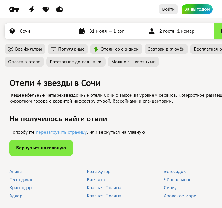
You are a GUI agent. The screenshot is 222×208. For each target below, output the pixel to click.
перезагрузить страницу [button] (61, 132)
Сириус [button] (171, 187)
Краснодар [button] (20, 187)
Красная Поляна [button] (104, 187)
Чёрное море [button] (178, 179)
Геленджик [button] (20, 179)
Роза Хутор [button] (98, 171)
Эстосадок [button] (175, 171)
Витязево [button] (96, 179)
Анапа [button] (15, 171)
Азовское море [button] (180, 195)
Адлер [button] (15, 195)
